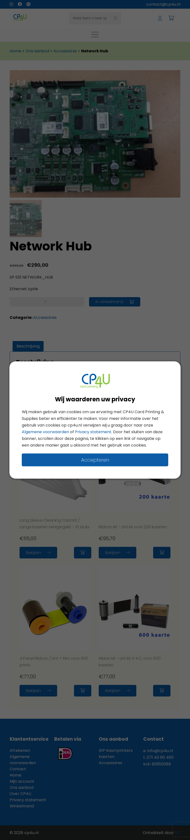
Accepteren (95, 459)
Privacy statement (93, 432)
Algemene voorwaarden (45, 432)
